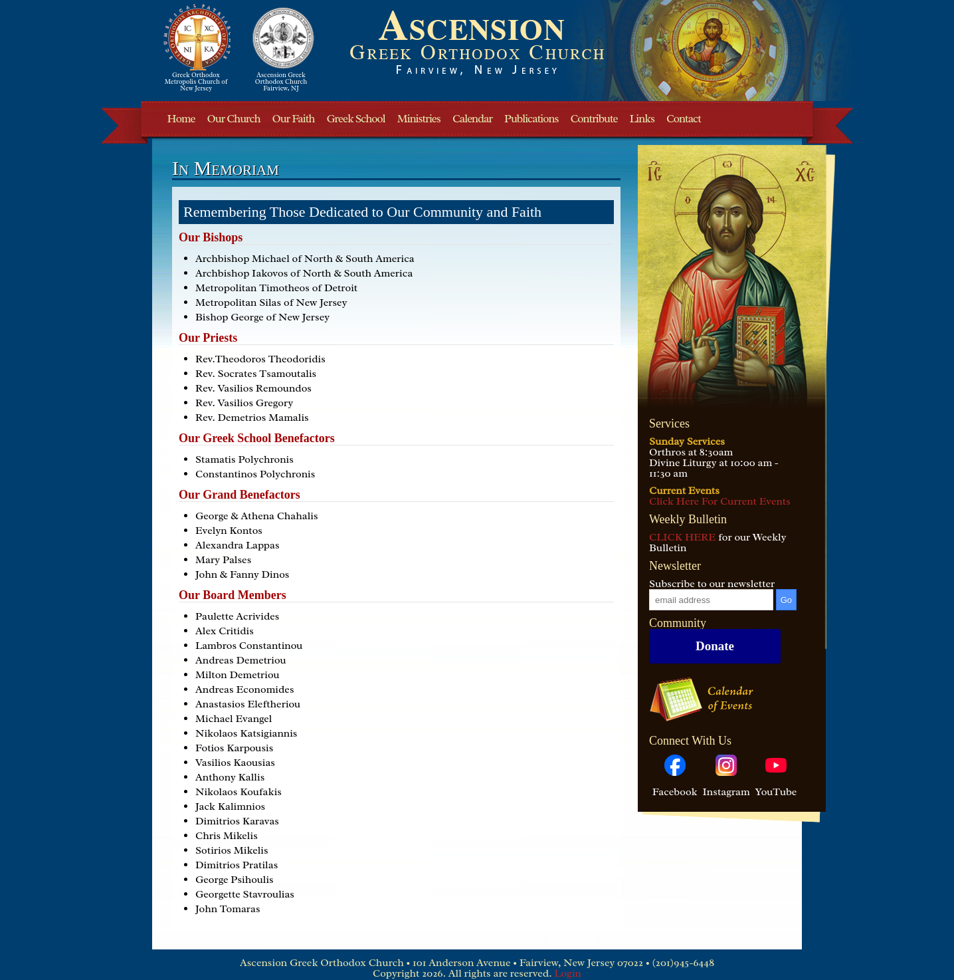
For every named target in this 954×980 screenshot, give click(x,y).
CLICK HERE (682, 537)
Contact (683, 119)
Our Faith (293, 119)
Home (181, 119)
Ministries (418, 119)
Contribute (594, 119)
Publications (531, 119)
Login (567, 973)
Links (642, 119)
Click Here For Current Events (720, 501)
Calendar (472, 119)
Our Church (233, 119)
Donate (715, 646)
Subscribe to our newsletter (712, 583)
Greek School (355, 119)
